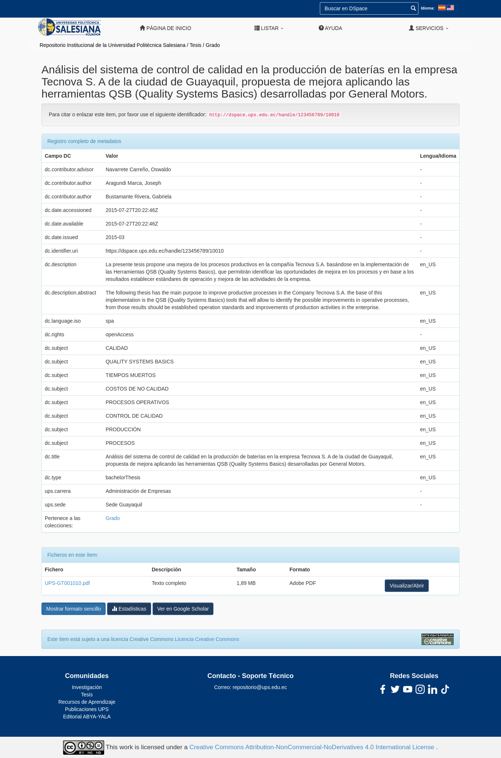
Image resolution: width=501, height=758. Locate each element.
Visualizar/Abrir (407, 586)
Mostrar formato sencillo (73, 609)
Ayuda (330, 28)
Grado (213, 45)
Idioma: (427, 8)
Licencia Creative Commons (207, 639)
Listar (269, 28)
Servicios (429, 28)
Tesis (195, 45)
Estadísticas (129, 608)
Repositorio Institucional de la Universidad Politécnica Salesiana (113, 45)
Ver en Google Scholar (183, 609)
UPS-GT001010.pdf (67, 583)
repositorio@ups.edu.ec (260, 687)
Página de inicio (165, 28)
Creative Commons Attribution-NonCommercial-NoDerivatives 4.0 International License (313, 747)
